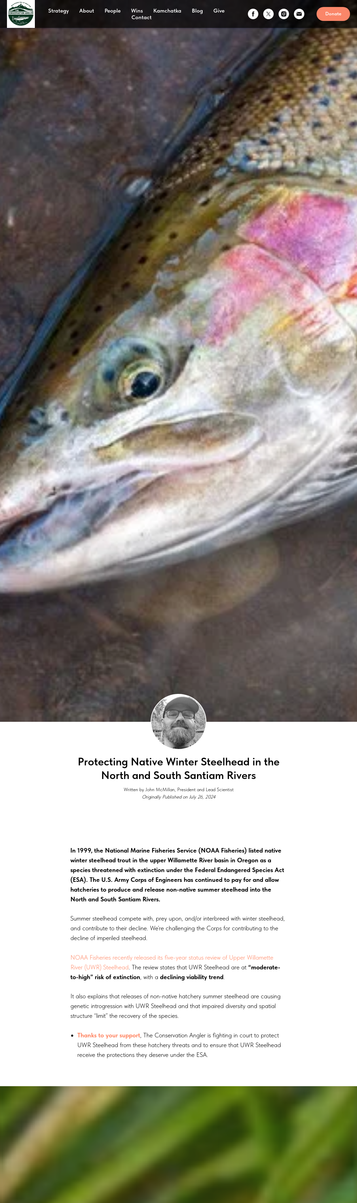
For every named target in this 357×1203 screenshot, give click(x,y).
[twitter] (268, 14)
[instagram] (284, 14)
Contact (141, 17)
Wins (137, 10)
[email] (299, 14)
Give (219, 10)
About (86, 10)
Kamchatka (167, 10)
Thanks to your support (108, 1035)
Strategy (58, 10)
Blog (197, 10)
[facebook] (253, 14)
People (113, 10)
